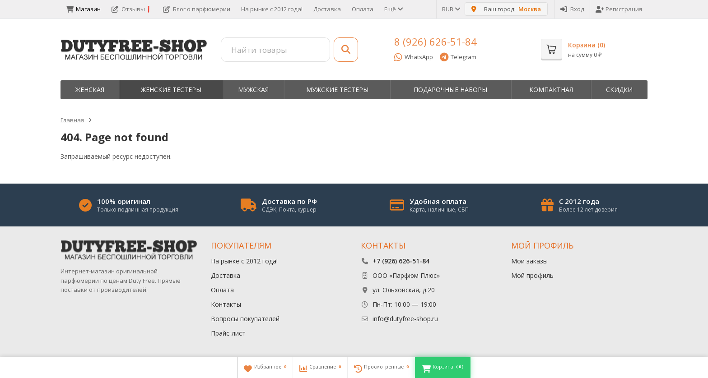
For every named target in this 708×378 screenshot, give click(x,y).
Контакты (226, 304)
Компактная (551, 89)
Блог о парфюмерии (196, 9)
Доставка (327, 9)
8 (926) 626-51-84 (435, 41)
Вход (572, 9)
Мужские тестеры (337, 89)
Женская (89, 89)
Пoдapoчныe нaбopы (450, 89)
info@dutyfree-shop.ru (405, 318)
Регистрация (619, 9)
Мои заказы (529, 261)
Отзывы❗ (132, 9)
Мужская (253, 89)
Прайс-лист (228, 333)
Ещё (393, 9)
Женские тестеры (171, 89)
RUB (450, 9)
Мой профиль (532, 275)
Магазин (83, 9)
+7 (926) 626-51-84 (401, 261)
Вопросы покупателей (245, 318)
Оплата (362, 9)
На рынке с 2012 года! (272, 9)
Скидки (619, 89)
